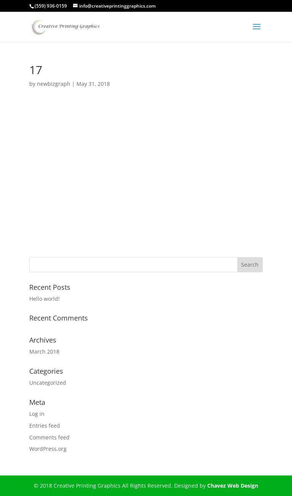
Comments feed (49, 437)
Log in (36, 413)
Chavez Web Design (232, 485)
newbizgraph (53, 83)
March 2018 (44, 351)
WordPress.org (48, 448)
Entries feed (44, 425)
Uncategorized (47, 382)
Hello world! (44, 298)
